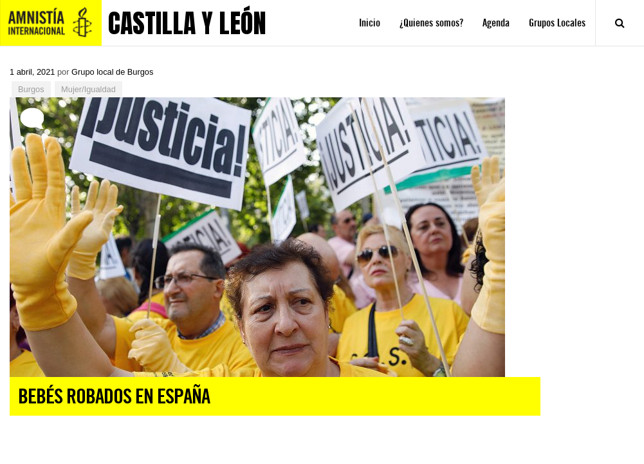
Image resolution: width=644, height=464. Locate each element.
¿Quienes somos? (431, 23)
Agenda (496, 23)
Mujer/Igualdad (88, 89)
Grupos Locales (557, 23)
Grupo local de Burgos (112, 72)
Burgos (31, 89)
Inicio (369, 23)
